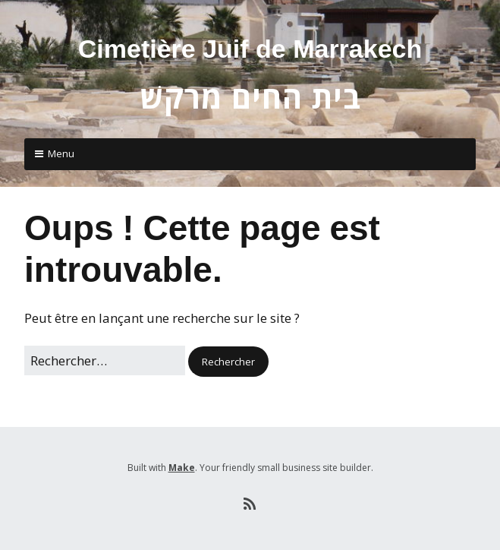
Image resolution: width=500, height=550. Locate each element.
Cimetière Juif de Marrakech (250, 48)
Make (181, 467)
